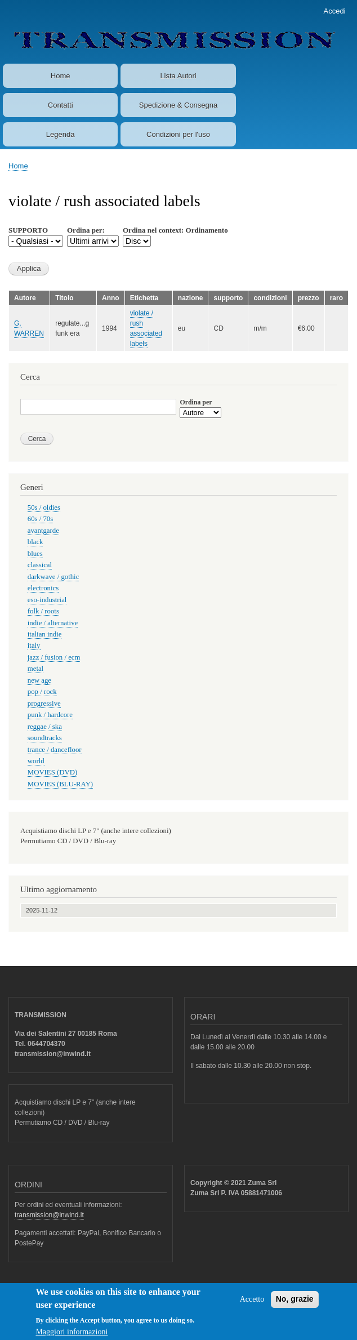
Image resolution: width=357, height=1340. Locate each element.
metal (35, 669)
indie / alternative (53, 623)
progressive (44, 703)
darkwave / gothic (53, 577)
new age (39, 680)
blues (35, 554)
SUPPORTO (28, 230)
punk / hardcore (50, 715)
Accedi (335, 11)
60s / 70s (40, 519)
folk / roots (43, 611)
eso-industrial (47, 600)
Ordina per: (86, 230)
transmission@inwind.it (49, 1215)
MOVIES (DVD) (52, 772)
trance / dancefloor (55, 750)
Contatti (60, 105)
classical (40, 565)
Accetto (252, 1304)
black (35, 542)
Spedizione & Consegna (178, 105)
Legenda (60, 134)
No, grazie (295, 1303)
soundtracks (45, 738)
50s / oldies (44, 507)
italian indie (45, 634)
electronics (43, 588)
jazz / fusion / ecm (54, 657)
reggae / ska (45, 727)
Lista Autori (178, 76)
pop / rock (42, 692)
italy (34, 645)
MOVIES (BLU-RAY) (60, 784)
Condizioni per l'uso (178, 134)
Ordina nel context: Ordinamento (175, 230)
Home (60, 76)
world (36, 761)
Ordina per (196, 402)
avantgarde (43, 531)
